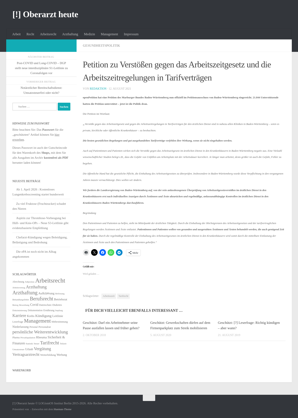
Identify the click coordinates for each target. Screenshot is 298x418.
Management (109, 34)
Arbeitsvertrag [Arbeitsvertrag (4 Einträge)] (18, 287)
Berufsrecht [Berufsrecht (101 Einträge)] (41, 298)
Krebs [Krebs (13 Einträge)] (31, 316)
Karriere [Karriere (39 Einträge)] (19, 315)
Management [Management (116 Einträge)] (37, 321)
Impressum (131, 34)
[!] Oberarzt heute (45, 14)
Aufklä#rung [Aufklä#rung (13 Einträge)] (46, 293)
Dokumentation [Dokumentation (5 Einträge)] (35, 310)
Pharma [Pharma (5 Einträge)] (16, 337)
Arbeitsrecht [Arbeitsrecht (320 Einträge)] (50, 280)
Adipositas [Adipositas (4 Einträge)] (30, 282)
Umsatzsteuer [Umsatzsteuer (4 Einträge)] (18, 349)
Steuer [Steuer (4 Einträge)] (36, 343)
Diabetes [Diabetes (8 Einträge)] (57, 304)
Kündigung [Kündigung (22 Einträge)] (43, 316)
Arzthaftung (70, 34)
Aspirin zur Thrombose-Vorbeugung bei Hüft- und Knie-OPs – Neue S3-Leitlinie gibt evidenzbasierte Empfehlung (40, 223)
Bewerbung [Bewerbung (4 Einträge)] (24, 305)
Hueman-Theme (63, 409)
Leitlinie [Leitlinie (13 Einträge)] (57, 316)
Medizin (89, 34)
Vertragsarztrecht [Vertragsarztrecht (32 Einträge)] (26, 354)
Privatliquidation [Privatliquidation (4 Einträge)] (27, 337)
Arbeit (16, 34)
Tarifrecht (123, 296)
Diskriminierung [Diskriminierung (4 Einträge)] (19, 310)
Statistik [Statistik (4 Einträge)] (29, 343)
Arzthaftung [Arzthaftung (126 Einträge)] (24, 292)
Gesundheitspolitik (102, 45)
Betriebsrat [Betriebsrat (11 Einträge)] (60, 299)
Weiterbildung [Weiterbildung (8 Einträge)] (48, 354)
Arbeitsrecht (48, 34)
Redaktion (98, 88)
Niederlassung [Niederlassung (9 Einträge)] (20, 326)
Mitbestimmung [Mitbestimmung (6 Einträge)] (60, 321)
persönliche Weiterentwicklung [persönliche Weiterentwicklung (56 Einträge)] (40, 331)
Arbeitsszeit (109, 296)
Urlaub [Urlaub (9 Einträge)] (29, 349)
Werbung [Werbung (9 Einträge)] (61, 354)
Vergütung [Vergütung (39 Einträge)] (42, 348)
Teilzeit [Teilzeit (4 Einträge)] (63, 343)
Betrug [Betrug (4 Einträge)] (15, 305)
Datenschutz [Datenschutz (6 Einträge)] (45, 304)
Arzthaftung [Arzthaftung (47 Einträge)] (36, 286)
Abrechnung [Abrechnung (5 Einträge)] (18, 281)
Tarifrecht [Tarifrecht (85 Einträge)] (49, 342)
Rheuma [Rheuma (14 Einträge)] (41, 337)
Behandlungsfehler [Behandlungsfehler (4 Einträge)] (20, 300)
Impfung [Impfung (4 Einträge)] (59, 310)
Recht (30, 34)
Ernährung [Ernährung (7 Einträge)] (48, 310)
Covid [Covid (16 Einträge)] (34, 304)
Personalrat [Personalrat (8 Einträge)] (44, 326)
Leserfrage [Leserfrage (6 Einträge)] (17, 321)
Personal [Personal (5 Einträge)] (33, 327)
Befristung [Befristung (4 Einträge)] (60, 293)
